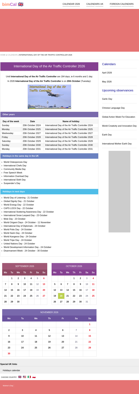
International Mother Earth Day (117, 144)
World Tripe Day (11, 240)
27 (44, 296)
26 (37, 296)
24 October (30, 222)
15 (12, 290)
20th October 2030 (32, 145)
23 (18, 296)
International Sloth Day (15, 180)
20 (44, 290)
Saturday (6, 141)
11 (31, 284)
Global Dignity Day (13, 201)
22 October (28, 205)
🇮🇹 (29, 376)
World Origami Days (13, 222)
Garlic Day (107, 99)
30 (18, 302)
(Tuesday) (79, 81)
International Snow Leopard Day (19, 215)
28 (5, 302)
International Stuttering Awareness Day (22, 212)
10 (24, 284)
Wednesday (7, 133)
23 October (42, 215)
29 (12, 302)
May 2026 (107, 82)
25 (31, 296)
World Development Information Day (21, 247)
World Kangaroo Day (14, 236)
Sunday (5, 125)
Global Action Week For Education (118, 117)
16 (18, 290)
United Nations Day (13, 243)
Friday (5, 137)
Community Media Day (15, 169)
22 (12, 296)
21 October (32, 198)
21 (5, 296)
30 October (42, 251)
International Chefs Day (15, 165)
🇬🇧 (12, 4)
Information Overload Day (16, 176)
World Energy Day (12, 205)
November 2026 (49, 312)
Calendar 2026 (71, 4)
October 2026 (74, 266)
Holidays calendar (11, 370)
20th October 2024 (32, 125)
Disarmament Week (13, 251)
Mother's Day (8, 386)
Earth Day (107, 135)
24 (24, 296)
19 (37, 290)
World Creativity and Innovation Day (119, 126)
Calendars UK (94, 4)
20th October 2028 (32, 137)
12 (37, 284)
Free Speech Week (13, 172)
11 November (44, 222)
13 (44, 284)
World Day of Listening (15, 198)
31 (87, 302)
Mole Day (8, 219)
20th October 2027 (32, 133)
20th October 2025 (32, 129)
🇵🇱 (34, 376)
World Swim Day (12, 233)
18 (31, 290)
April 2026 (107, 73)
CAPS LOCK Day (12, 208)
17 (24, 290)
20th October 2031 (32, 149)
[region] (69, 30)
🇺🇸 (24, 376)
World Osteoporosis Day (15, 162)
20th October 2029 (32, 141)
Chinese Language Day (113, 108)
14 (5, 290)
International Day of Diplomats (18, 226)
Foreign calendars (122, 4)
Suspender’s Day (12, 183)
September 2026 (24, 266)
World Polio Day (11, 229)
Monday (6, 129)
